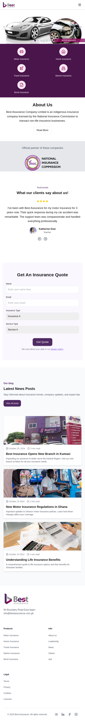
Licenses (8, 699)
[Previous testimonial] (39, 238)
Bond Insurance (11, 659)
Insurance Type (13, 310)
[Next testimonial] (45, 238)
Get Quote (42, 342)
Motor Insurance (11, 635)
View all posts (12, 403)
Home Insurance (11, 641)
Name (8, 284)
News (51, 647)
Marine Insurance (12, 653)
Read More (42, 130)
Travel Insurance (11, 647)
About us (52, 635)
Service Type (12, 324)
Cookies (7, 693)
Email (8, 297)
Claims (51, 653)
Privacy (7, 687)
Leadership (53, 641)
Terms (6, 681)
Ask (50, 659)
